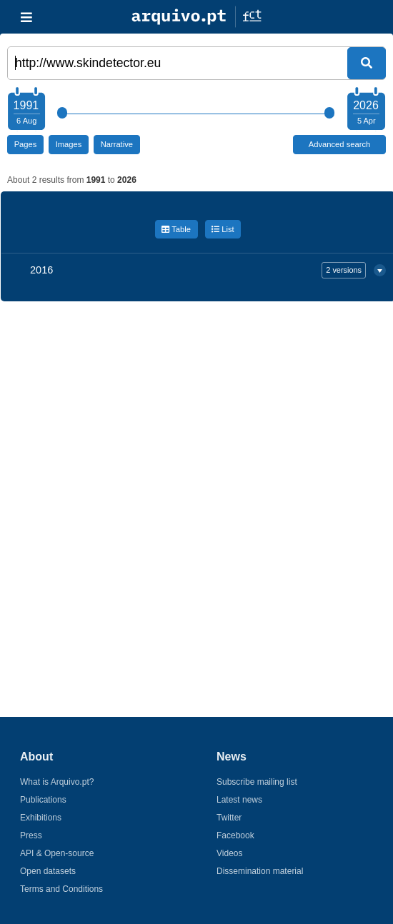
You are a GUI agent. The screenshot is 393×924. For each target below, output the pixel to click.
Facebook (235, 835)
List (223, 229)
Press (31, 835)
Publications (43, 800)
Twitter (229, 818)
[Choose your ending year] (365, 110)
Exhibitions (40, 818)
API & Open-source (57, 853)
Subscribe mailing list (257, 782)
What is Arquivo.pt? (57, 782)
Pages (25, 144)
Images (69, 144)
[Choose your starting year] (25, 110)
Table (176, 229)
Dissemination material (260, 871)
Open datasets (48, 871)
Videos (229, 853)
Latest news (239, 800)
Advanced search (339, 144)
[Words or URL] (196, 63)
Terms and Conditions (61, 889)
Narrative (117, 144)
